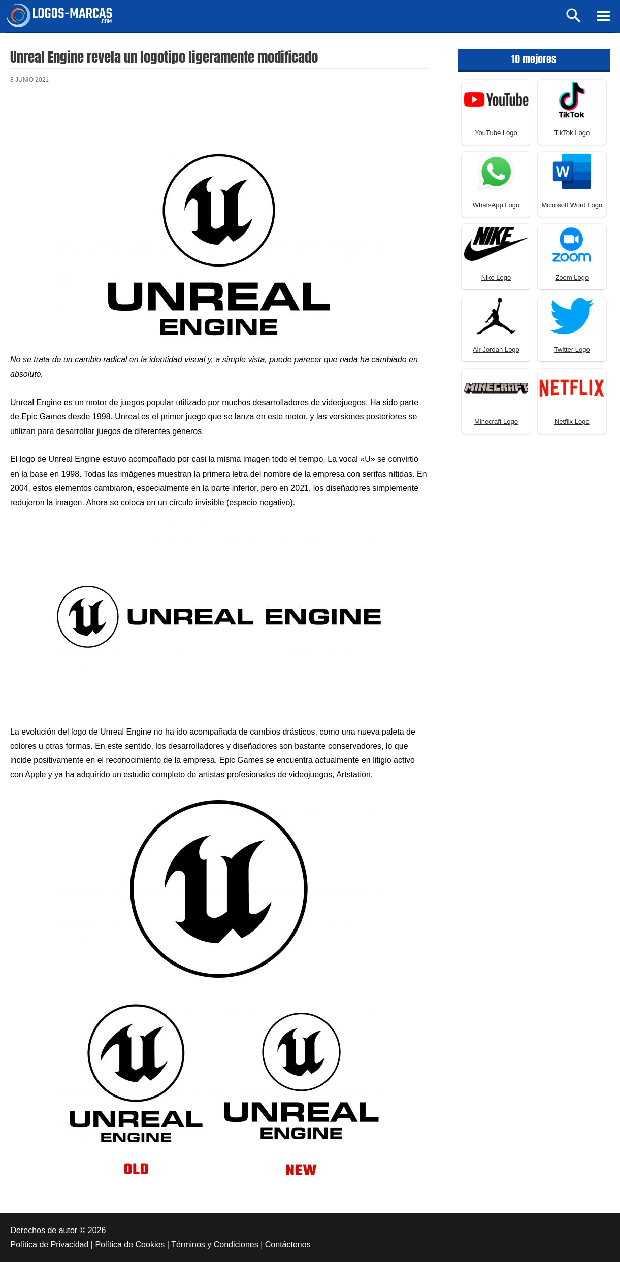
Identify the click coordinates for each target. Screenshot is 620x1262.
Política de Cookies (130, 1244)
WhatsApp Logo (496, 205)
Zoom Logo (572, 277)
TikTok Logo (572, 133)
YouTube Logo (496, 133)
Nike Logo (496, 277)
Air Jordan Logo (496, 349)
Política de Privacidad (50, 1244)
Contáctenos (288, 1244)
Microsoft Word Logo (571, 205)
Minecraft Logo (496, 421)
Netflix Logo (572, 421)
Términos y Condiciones (214, 1244)
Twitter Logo (572, 349)
